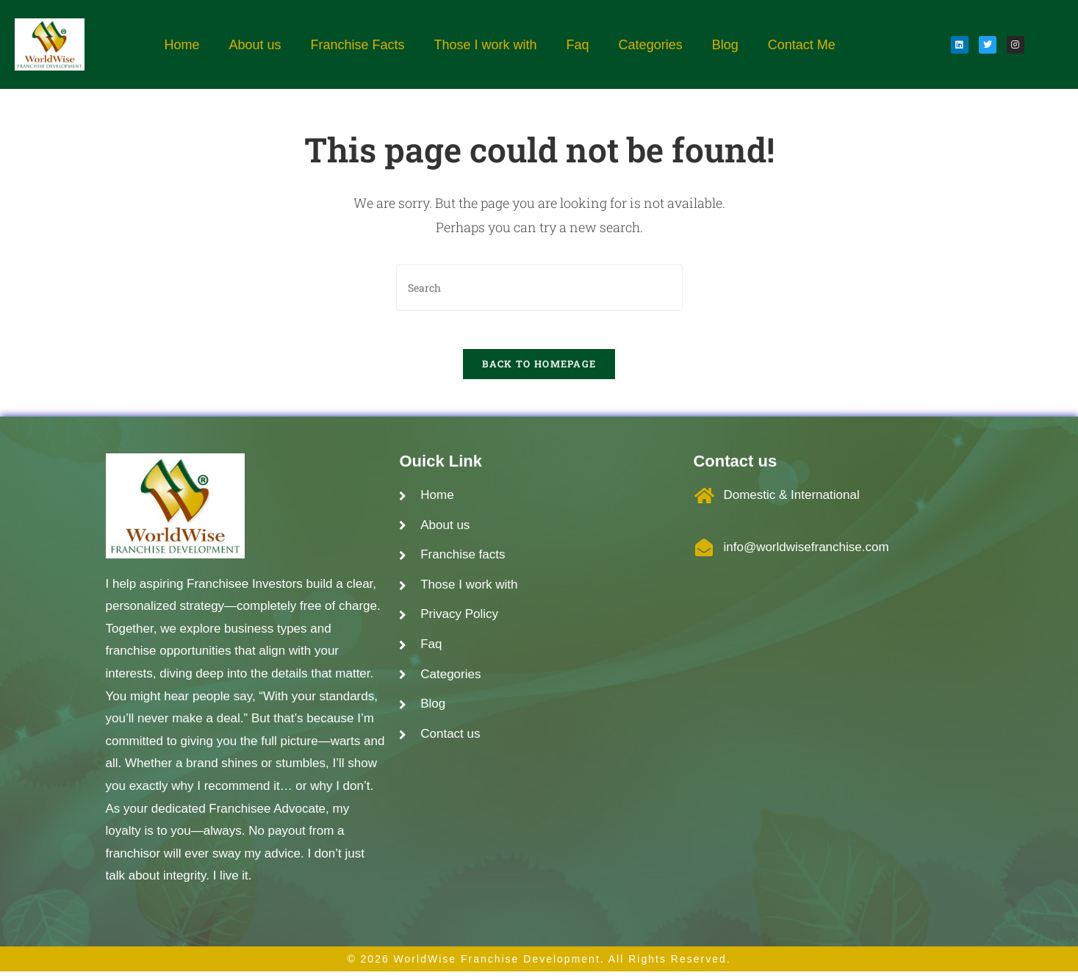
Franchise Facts (357, 44)
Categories (651, 44)
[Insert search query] (539, 288)
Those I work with (485, 44)
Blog (725, 44)
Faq (578, 44)
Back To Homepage (539, 370)
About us (255, 44)
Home (181, 44)
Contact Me (802, 44)
